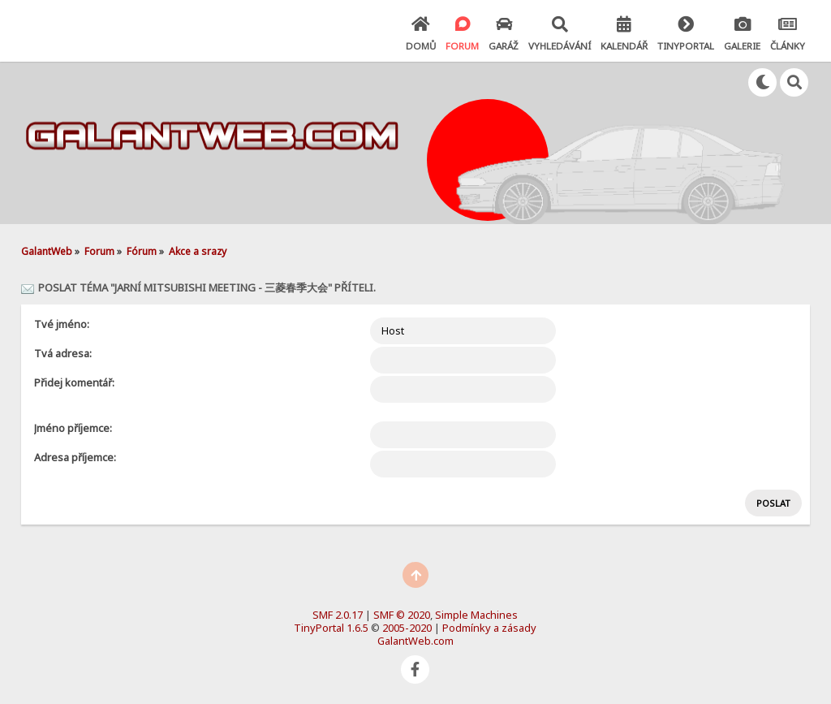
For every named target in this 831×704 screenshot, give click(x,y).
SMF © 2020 (401, 614)
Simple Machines (476, 614)
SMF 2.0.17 (337, 614)
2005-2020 (407, 627)
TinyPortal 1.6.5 (331, 627)
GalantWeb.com (415, 640)
